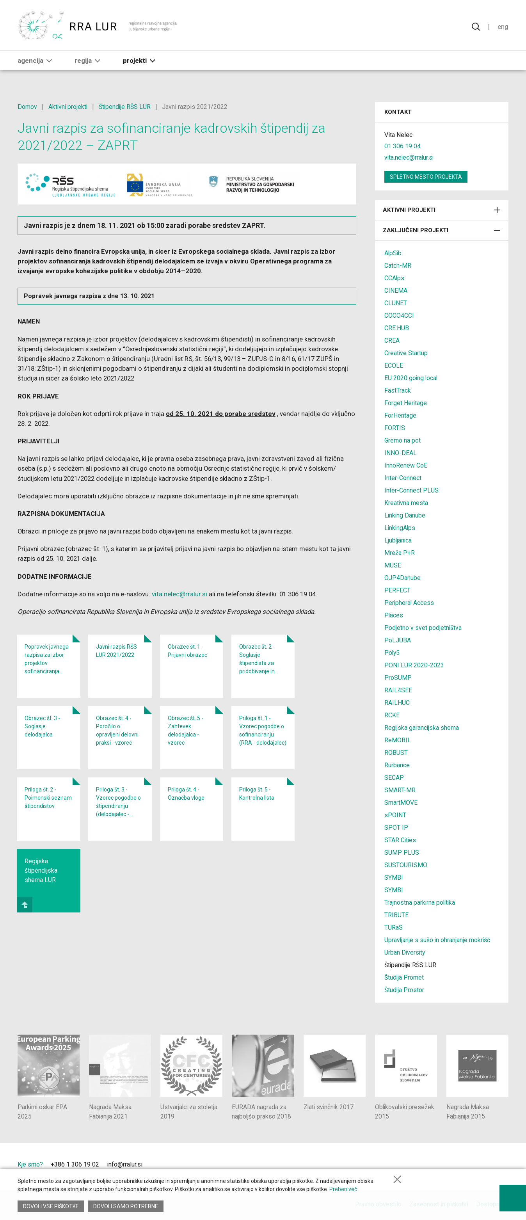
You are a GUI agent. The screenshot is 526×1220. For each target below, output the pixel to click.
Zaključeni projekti (441, 230)
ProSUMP (398, 677)
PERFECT (397, 590)
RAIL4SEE (398, 690)
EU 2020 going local (411, 378)
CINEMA (395, 290)
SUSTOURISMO (405, 865)
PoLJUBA (397, 640)
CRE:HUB (396, 328)
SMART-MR (400, 790)
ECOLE (393, 365)
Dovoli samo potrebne (126, 1206)
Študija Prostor (404, 990)
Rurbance (397, 765)
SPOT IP (396, 827)
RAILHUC (397, 702)
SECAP (394, 777)
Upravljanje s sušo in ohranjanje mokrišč (437, 940)
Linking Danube (405, 515)
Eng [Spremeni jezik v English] (503, 27)
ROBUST (396, 752)
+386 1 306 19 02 (75, 1164)
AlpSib (393, 253)
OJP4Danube (402, 578)
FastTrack (397, 390)
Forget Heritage (405, 403)
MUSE (392, 565)
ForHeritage (400, 415)
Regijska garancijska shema (422, 727)
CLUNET (395, 303)
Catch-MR (397, 265)
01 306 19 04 (402, 146)
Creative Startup (406, 353)
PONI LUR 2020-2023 (414, 665)
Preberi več (343, 1190)
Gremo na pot (402, 440)
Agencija (36, 65)
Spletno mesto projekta (426, 177)
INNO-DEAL (400, 453)
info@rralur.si (124, 1164)
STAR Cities (400, 840)
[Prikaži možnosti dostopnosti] (512, 1196)
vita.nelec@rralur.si (181, 597)
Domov (27, 106)
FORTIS (394, 428)
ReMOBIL (397, 740)
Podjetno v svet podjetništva (423, 627)
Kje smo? (30, 1164)
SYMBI (393, 877)
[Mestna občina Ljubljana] (423, 1167)
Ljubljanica (398, 540)
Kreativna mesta (406, 503)
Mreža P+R (399, 553)
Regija (89, 65)
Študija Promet (404, 977)
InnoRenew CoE (405, 465)
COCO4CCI (399, 315)
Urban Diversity (405, 952)
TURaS (393, 927)
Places (393, 615)
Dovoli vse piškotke (51, 1206)
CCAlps (394, 278)
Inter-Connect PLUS (411, 490)
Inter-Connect (402, 478)
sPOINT (395, 815)
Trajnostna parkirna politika (420, 902)
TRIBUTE (396, 915)
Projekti (140, 65)
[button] (49, 65)
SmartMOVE (401, 802)
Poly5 (392, 652)
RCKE (392, 715)
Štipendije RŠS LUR (126, 106)
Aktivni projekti (68, 106)
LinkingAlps (400, 528)
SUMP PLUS (401, 852)
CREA (392, 340)
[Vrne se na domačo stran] (98, 27)
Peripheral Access (409, 602)
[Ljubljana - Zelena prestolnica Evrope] (480, 1167)
